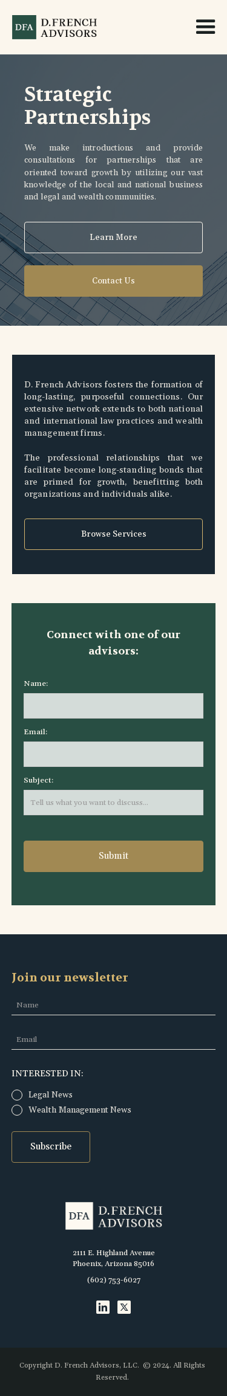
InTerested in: (48, 1073)
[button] (200, 27)
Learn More (113, 237)
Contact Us (113, 281)
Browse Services (113, 534)
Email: (35, 732)
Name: (36, 683)
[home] (51, 27)
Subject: (38, 780)
